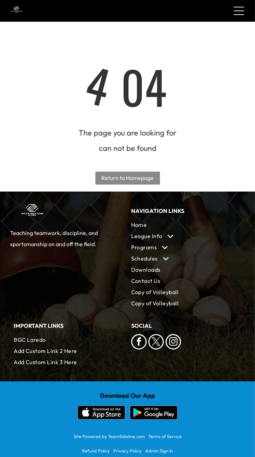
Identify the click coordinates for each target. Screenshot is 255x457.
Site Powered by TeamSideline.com (109, 436)
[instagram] (173, 342)
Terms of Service (165, 436)
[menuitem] (186, 224)
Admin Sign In (159, 450)
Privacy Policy (127, 450)
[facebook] (139, 342)
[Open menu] (239, 11)
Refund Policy (96, 450)
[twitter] (156, 342)
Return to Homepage (127, 177)
